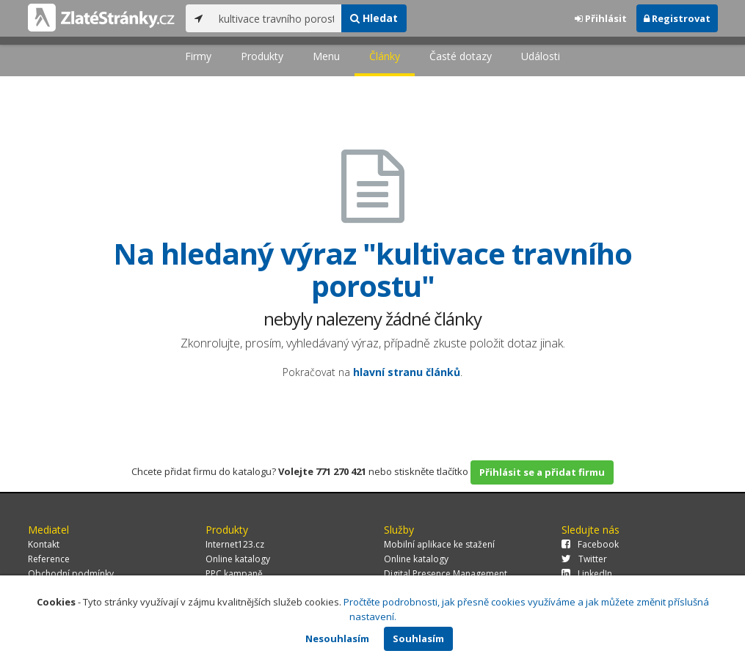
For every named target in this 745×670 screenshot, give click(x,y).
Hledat (374, 18)
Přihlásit (601, 18)
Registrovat (677, 18)
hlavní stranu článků (406, 372)
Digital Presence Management (445, 573)
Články (384, 56)
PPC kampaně (234, 573)
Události (540, 56)
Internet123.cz (235, 544)
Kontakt (43, 544)
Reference (49, 559)
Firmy (198, 56)
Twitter (584, 559)
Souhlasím (418, 638)
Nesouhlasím (337, 638)
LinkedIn (587, 573)
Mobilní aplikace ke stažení (439, 544)
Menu (326, 56)
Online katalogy (238, 559)
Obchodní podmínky (71, 573)
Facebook (590, 544)
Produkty (262, 56)
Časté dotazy (460, 56)
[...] (276, 18)
